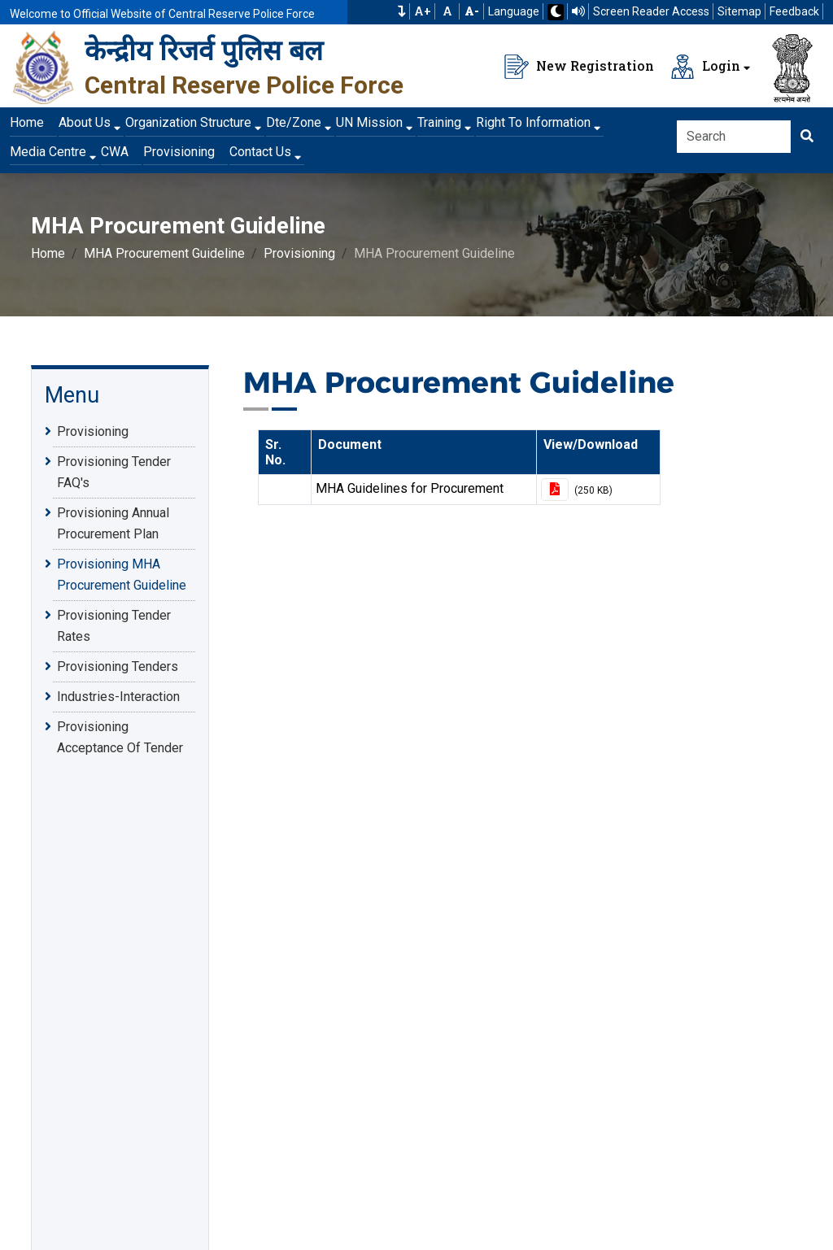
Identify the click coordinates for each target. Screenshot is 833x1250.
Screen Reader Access (651, 11)
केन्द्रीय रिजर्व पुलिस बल (204, 50)
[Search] (734, 136)
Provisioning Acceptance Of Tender (120, 736)
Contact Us (260, 151)
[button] (402, 11)
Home (27, 122)
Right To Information (533, 122)
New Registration (579, 66)
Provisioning (179, 151)
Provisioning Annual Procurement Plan (113, 522)
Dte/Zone (293, 122)
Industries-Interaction (118, 696)
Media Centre (48, 151)
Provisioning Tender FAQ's (114, 470)
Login (705, 66)
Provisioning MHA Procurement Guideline (121, 573)
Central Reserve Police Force (244, 85)
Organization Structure (188, 122)
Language (513, 11)
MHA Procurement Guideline (164, 253)
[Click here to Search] (807, 136)
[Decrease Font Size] (472, 11)
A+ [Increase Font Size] (422, 11)
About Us (85, 122)
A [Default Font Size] (447, 11)
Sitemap (739, 11)
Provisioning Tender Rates (114, 624)
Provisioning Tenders (117, 666)
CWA (115, 151)
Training (439, 122)
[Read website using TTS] (578, 11)
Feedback (794, 11)
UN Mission (369, 122)
